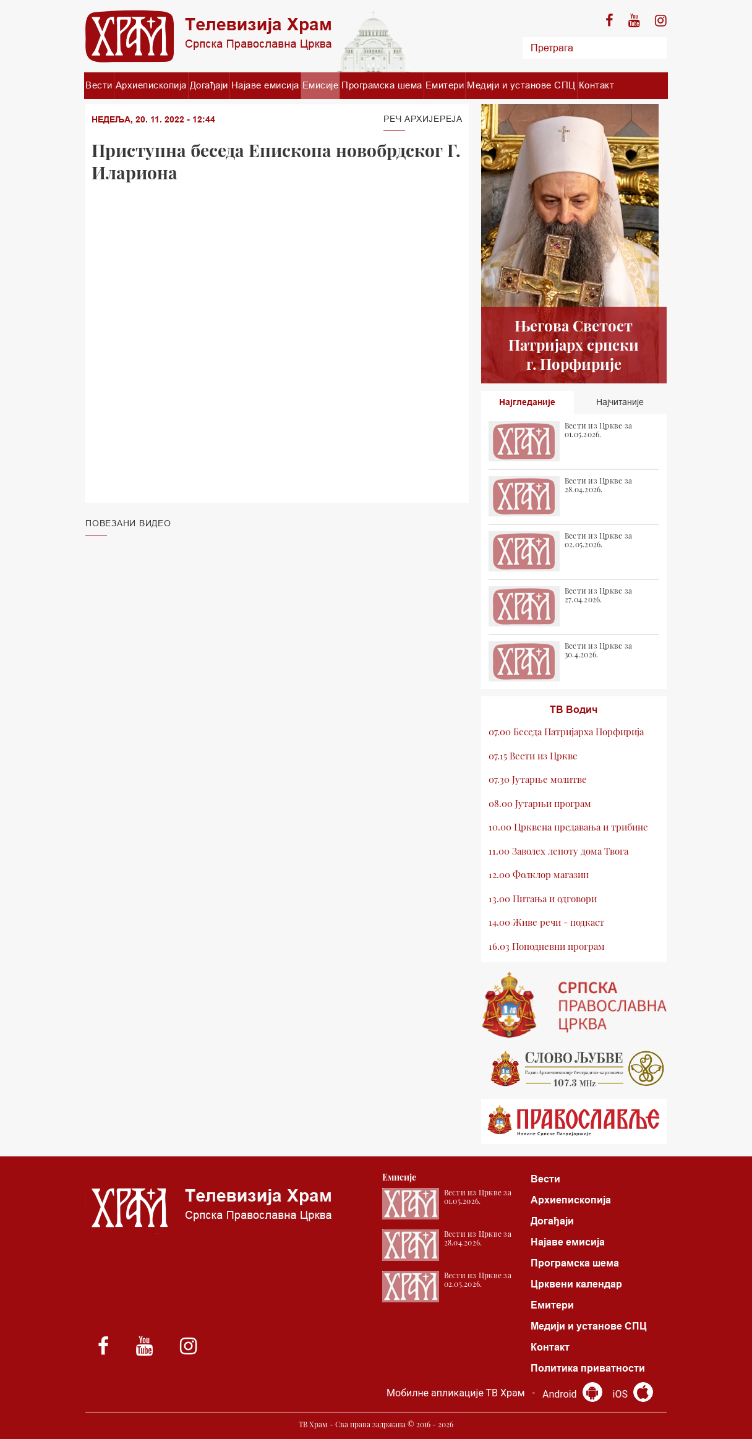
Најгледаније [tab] (527, 402)
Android (572, 1394)
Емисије (320, 85)
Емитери (444, 85)
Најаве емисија (265, 85)
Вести (99, 85)
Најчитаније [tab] (620, 402)
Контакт (597, 85)
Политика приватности (588, 1368)
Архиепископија (151, 85)
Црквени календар (576, 1284)
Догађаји (209, 85)
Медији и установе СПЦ (521, 85)
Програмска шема (381, 85)
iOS (633, 1394)
